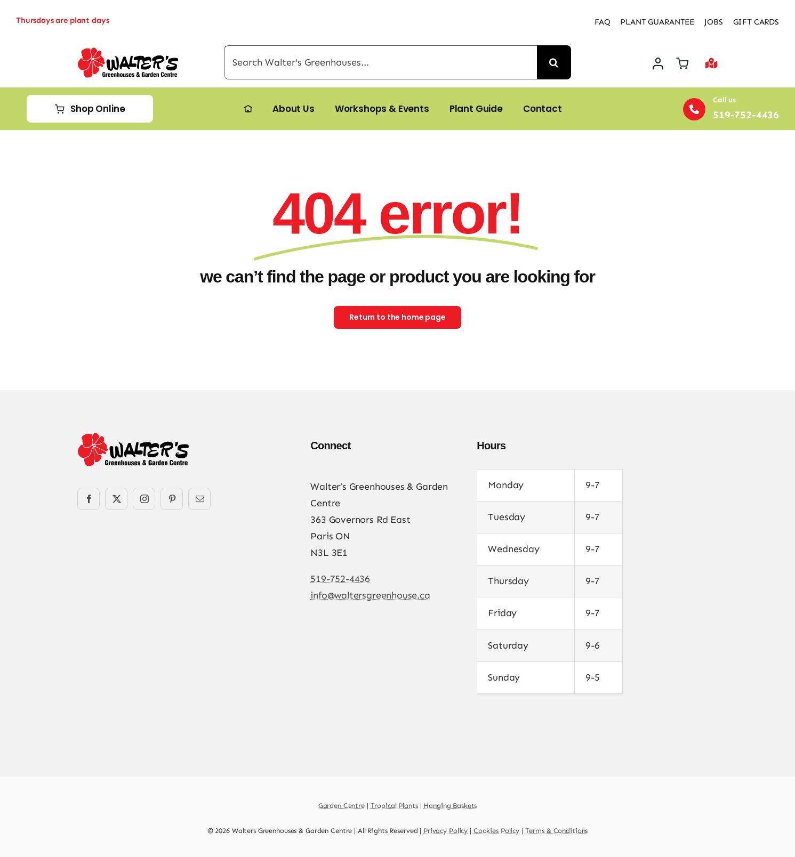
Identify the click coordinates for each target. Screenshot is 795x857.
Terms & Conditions (556, 831)
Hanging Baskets (450, 806)
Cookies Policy (496, 831)
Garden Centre (341, 806)
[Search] (554, 62)
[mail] (199, 499)
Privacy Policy (445, 831)
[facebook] (88, 499)
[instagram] (144, 499)
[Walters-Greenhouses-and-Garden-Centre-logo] (128, 52)
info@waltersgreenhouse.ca (370, 595)
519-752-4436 (340, 579)
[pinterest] (171, 499)
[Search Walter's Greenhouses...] (380, 62)
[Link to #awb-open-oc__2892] (711, 63)
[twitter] (116, 499)
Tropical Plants (394, 806)
